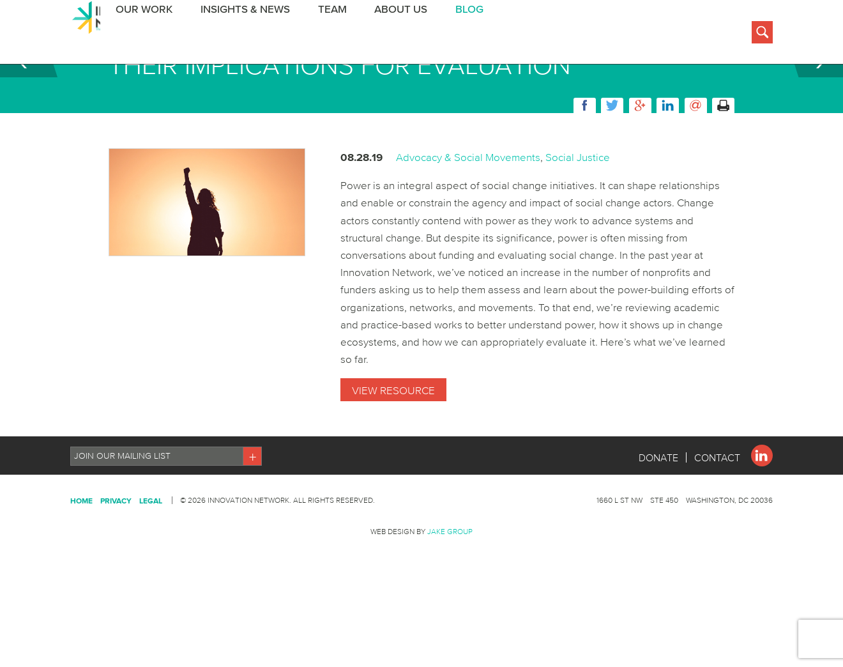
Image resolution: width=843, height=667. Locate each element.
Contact (717, 521)
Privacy (116, 564)
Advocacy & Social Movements (468, 221)
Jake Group (450, 595)
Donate (658, 521)
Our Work (135, 34)
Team (318, 34)
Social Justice (577, 221)
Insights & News (233, 34)
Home (81, 564)
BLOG (451, 34)
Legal (150, 564)
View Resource (393, 454)
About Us (384, 34)
